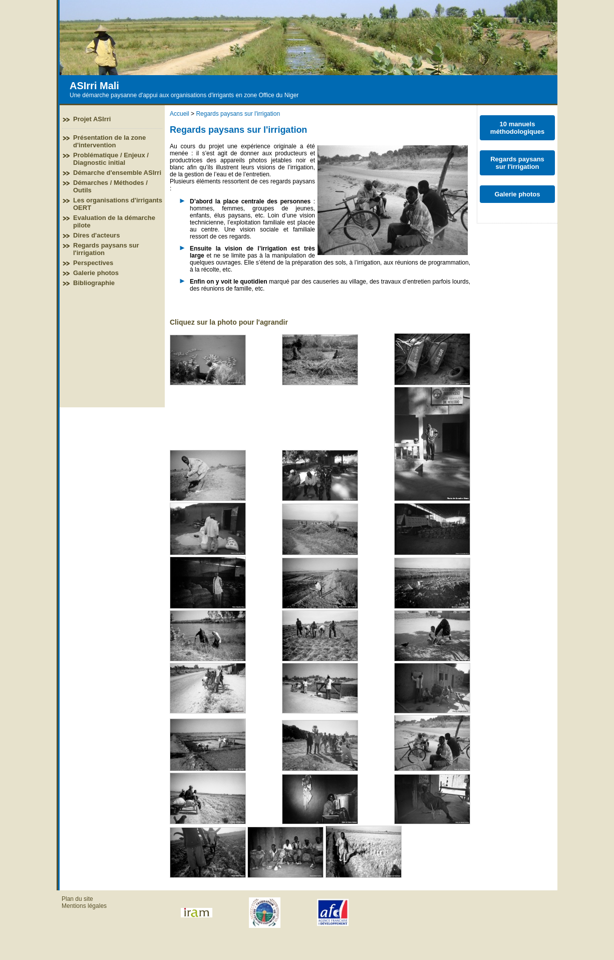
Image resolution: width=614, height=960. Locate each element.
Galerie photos (96, 273)
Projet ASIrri (92, 119)
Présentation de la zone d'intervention (109, 141)
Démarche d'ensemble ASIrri (117, 172)
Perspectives (93, 263)
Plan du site (77, 898)
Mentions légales (84, 905)
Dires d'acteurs (96, 235)
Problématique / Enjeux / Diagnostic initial (111, 158)
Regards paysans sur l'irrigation (238, 113)
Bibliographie (94, 283)
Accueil (179, 113)
